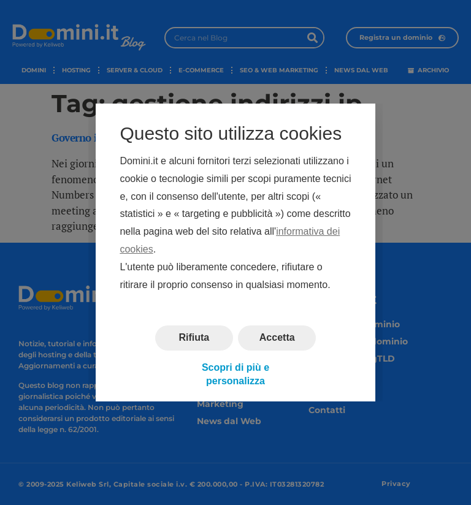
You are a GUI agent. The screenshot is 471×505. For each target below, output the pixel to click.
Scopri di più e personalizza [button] (235, 374)
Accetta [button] (277, 338)
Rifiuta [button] (193, 338)
